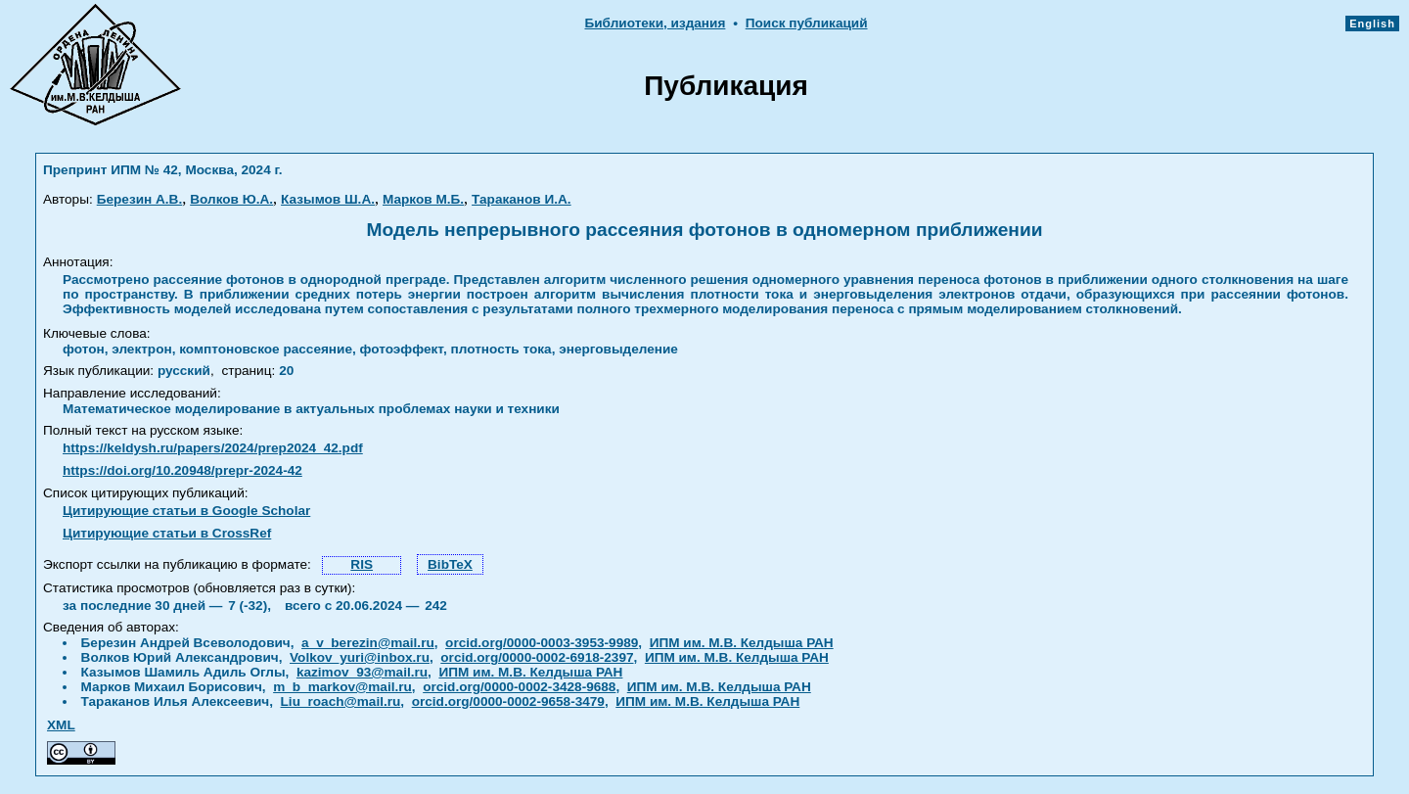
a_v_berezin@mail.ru (367, 642)
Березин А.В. (139, 199)
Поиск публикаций (807, 23)
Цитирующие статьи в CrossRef (167, 533)
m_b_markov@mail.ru (342, 686)
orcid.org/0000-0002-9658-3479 (508, 701)
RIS (361, 564)
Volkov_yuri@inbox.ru (360, 657)
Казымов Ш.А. (328, 199)
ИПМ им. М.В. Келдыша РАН (742, 642)
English (1372, 23)
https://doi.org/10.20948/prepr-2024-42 (182, 470)
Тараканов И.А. (521, 199)
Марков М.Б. (423, 199)
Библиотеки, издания (654, 23)
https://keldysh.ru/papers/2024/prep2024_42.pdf (213, 448)
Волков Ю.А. (231, 199)
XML (61, 725)
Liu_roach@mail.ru (341, 701)
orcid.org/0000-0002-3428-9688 (519, 686)
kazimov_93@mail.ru (362, 672)
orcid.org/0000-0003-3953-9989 (541, 642)
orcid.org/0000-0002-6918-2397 (536, 657)
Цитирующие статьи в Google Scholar (186, 510)
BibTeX (450, 564)
